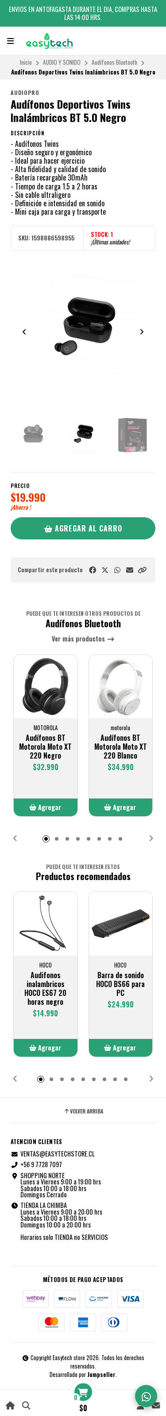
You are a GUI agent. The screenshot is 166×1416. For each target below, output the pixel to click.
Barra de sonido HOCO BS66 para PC (120, 984)
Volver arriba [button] (83, 1111)
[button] (142, 570)
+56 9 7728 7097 (36, 1164)
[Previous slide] (24, 331)
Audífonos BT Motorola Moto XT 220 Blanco (120, 746)
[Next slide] (141, 331)
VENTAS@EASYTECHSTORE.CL (53, 1154)
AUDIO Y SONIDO (62, 62)
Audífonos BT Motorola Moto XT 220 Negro (45, 746)
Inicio (26, 62)
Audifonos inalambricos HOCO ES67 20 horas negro (45, 988)
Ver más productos (83, 639)
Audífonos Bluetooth (114, 62)
